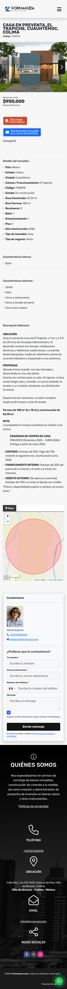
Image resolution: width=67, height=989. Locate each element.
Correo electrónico (17, 669)
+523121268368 (18, 634)
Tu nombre (13, 657)
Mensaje (12, 694)
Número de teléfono (18, 682)
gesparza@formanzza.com (24, 639)
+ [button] (8, 516)
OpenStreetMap (56, 580)
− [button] (8, 521)
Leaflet (37, 580)
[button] (28, 88)
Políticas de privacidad (33, 806)
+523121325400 (33, 851)
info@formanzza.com (33, 921)
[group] (33, 67)
